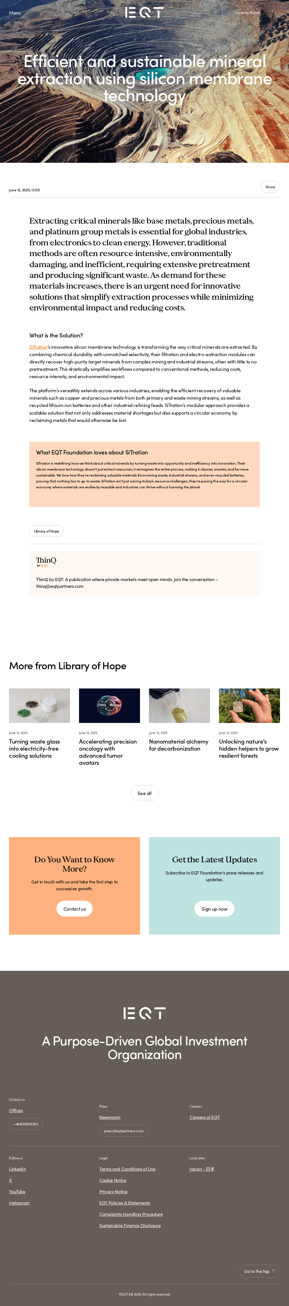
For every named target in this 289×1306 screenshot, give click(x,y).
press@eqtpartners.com (123, 1130)
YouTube (17, 1191)
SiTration (38, 346)
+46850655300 (26, 1124)
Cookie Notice (112, 1180)
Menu (15, 12)
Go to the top (259, 1271)
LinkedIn (17, 1169)
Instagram (19, 1202)
